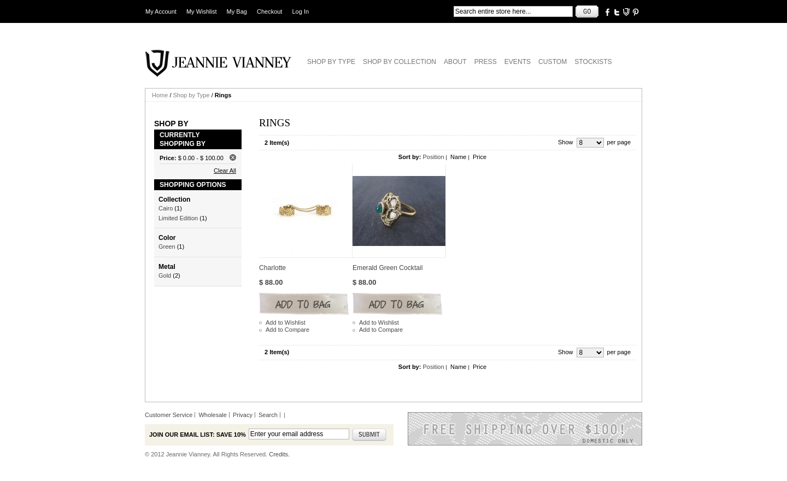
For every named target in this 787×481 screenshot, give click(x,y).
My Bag (237, 11)
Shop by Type (191, 95)
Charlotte (272, 268)
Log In (300, 11)
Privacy (242, 415)
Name (458, 157)
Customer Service (168, 415)
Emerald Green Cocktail (387, 268)
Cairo (165, 208)
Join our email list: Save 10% (197, 434)
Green (166, 246)
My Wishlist (201, 11)
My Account (161, 11)
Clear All (225, 170)
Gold (164, 275)
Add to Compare (287, 329)
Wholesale (212, 415)
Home (160, 95)
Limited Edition (178, 218)
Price (479, 157)
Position (433, 157)
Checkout (269, 11)
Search (268, 415)
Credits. (279, 454)
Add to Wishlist (286, 322)
